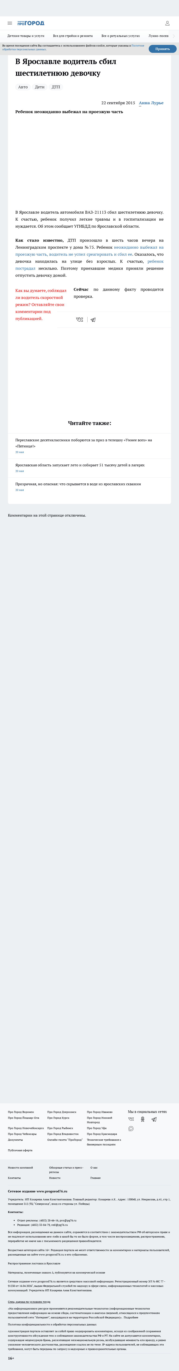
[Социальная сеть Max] (131, 1128)
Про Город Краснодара (102, 1134)
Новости (54, 1178)
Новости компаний (20, 1167)
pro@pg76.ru (68, 1220)
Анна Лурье (151, 102)
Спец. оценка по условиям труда (29, 1301)
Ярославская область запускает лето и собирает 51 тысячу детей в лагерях (89, 468)
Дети (40, 87)
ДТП (56, 87)
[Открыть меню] (9, 23)
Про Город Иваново (100, 1112)
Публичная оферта (20, 1150)
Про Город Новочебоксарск (26, 1128)
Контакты (14, 1178)
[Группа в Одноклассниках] (142, 1119)
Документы (15, 1139)
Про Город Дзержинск (61, 1112)
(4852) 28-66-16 (48, 1220)
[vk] (80, 319)
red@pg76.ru (59, 1225)
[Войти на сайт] (167, 23)
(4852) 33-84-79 (40, 1225)
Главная (95, 1178)
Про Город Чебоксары (22, 1134)
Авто (23, 87)
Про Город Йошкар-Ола (23, 1117)
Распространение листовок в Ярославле (34, 1263)
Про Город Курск (58, 1117)
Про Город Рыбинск (60, 1128)
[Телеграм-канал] (154, 1119)
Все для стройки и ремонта (73, 36)
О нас (94, 1167)
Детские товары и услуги (25, 36)
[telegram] (94, 319)
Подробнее (131, 1317)
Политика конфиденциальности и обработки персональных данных (52, 1324)
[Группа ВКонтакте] (131, 1119)
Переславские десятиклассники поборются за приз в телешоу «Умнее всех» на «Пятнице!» (89, 446)
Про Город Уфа (97, 1128)
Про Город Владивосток (63, 1134)
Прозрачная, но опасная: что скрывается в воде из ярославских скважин (89, 487)
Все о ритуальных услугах (121, 36)
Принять (162, 49)
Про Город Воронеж (21, 1112)
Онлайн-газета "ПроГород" (65, 1139)
